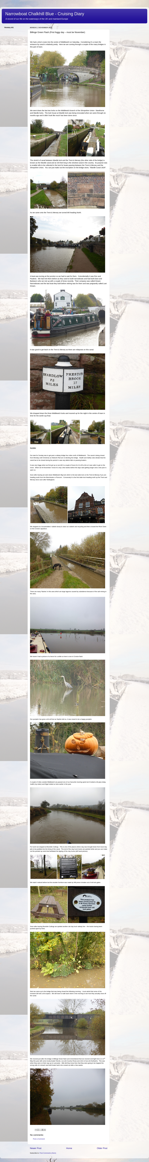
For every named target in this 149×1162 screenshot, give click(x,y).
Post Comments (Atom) (48, 1153)
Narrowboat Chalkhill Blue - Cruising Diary (44, 13)
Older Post (102, 1148)
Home (69, 1148)
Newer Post (35, 1148)
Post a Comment (39, 1139)
